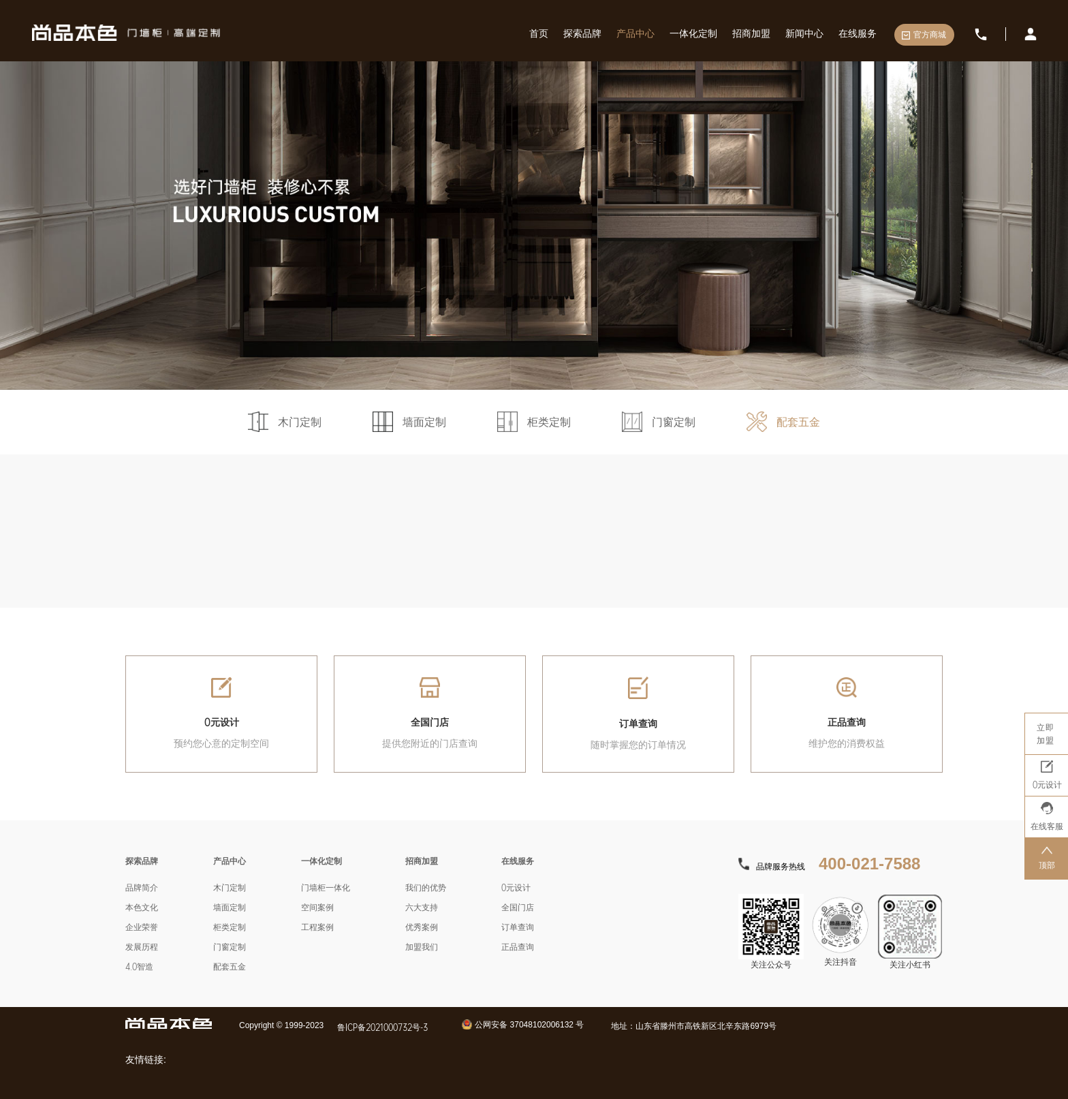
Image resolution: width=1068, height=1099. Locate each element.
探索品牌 (582, 33)
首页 (538, 33)
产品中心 (635, 33)
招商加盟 (751, 33)
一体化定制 (693, 33)
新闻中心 (804, 33)
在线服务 (857, 33)
